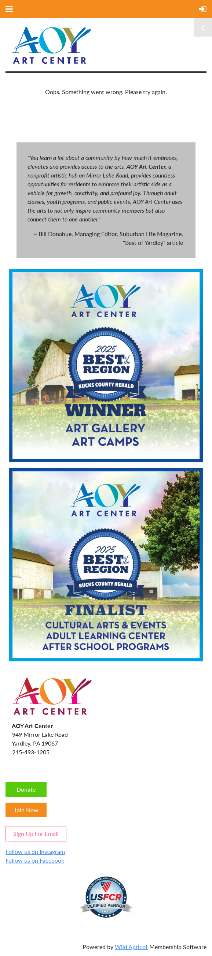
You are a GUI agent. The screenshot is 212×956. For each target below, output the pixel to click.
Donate (26, 789)
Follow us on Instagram (35, 851)
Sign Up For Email (36, 833)
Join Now (26, 809)
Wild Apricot (131, 946)
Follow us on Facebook (35, 860)
